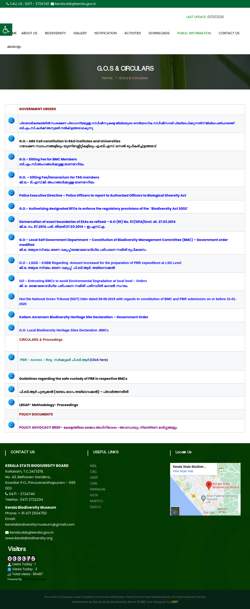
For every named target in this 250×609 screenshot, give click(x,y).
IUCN (94, 495)
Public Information (194, 33)
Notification (105, 33)
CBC (93, 471)
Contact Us (229, 33)
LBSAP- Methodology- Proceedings (48, 405)
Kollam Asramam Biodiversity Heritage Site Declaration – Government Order (84, 317)
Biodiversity (55, 33)
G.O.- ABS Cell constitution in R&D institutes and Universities (70, 141)
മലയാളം (14, 47)
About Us (29, 33)
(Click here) (99, 360)
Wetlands (97, 489)
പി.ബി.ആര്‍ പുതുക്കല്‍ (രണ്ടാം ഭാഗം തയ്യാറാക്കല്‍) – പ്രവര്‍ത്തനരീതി (74, 391)
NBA (93, 465)
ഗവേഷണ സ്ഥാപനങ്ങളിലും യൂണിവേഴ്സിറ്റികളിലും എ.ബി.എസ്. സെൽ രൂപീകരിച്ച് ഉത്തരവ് (87, 146)
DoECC (95, 506)
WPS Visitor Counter (35, 579)
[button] (6, 29)
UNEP (94, 477)
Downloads (159, 33)
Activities (132, 33)
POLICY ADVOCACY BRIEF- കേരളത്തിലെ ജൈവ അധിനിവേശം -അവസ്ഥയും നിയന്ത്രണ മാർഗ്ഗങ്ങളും (98, 427)
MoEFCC (96, 501)
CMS (93, 483)
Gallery (80, 33)
